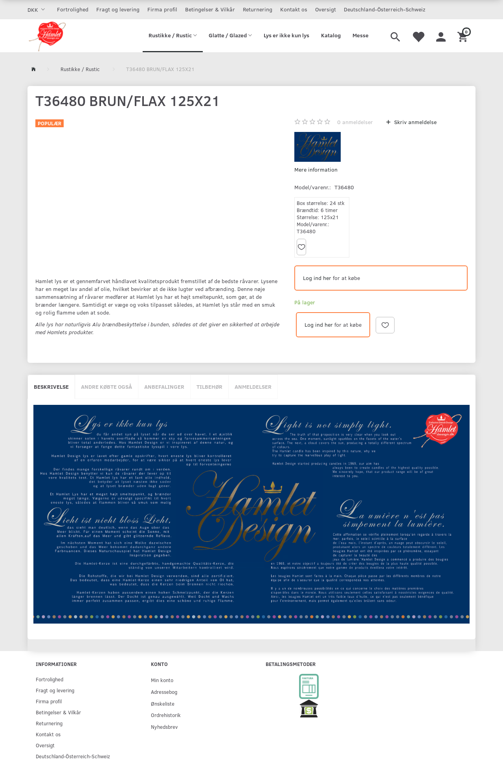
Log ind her (317, 278)
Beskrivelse (51, 386)
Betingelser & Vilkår (210, 9)
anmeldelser (355, 122)
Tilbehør (209, 386)
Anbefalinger (164, 386)
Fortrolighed (72, 9)
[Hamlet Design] (47, 35)
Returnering (257, 9)
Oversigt (325, 9)
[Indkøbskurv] (463, 35)
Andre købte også (106, 386)
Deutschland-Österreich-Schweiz (384, 9)
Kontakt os (293, 9)
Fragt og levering (118, 9)
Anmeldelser (253, 386)
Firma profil (162, 9)
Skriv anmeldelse (415, 122)
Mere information (316, 169)
